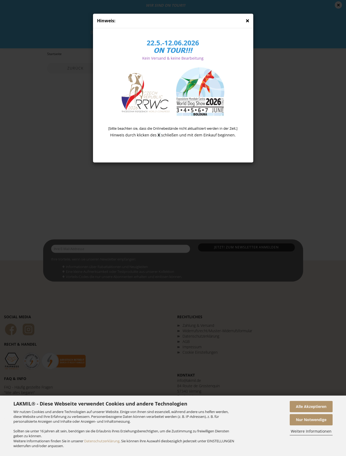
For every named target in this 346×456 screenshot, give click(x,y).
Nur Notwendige (311, 419)
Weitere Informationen (311, 431)
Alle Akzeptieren (311, 406)
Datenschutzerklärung (102, 441)
